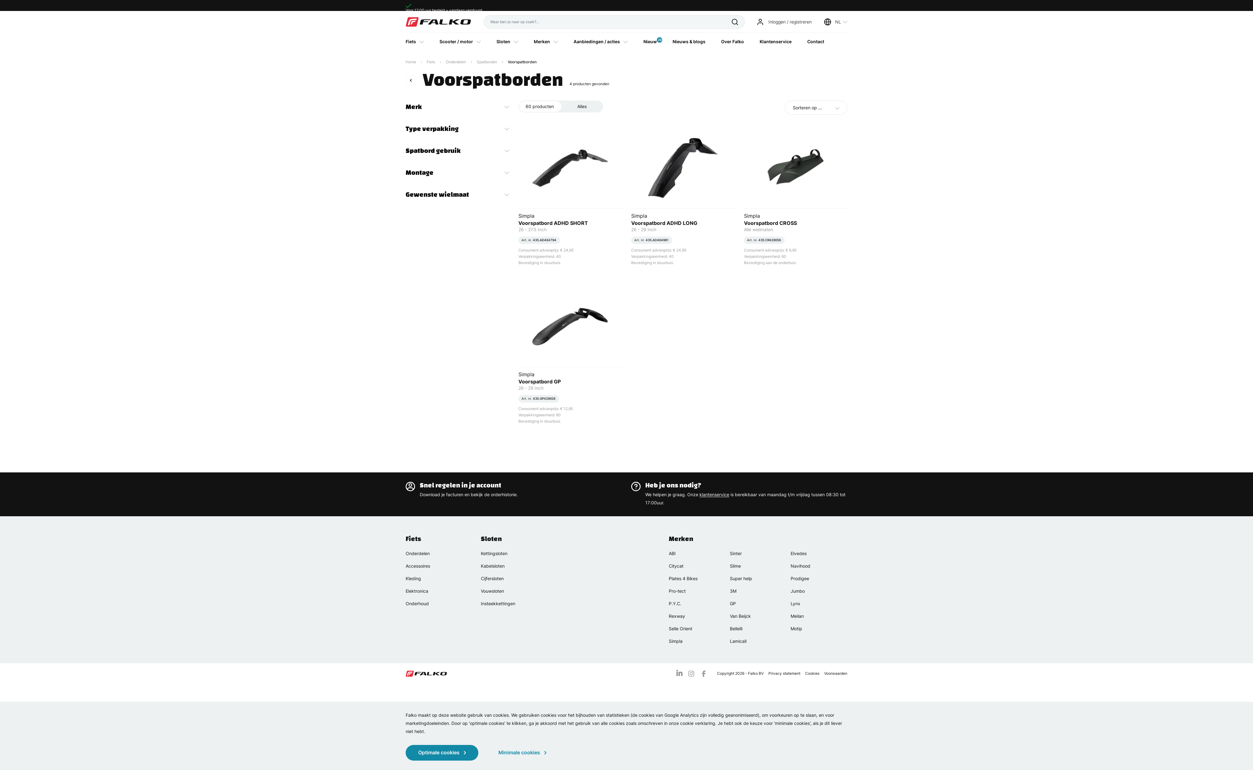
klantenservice (714, 494)
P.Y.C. (675, 603)
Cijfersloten (492, 578)
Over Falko (732, 41)
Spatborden (487, 62)
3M (733, 591)
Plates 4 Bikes (683, 578)
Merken (542, 41)
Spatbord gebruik (433, 150)
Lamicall (738, 641)
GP (733, 603)
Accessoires (418, 566)
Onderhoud (417, 603)
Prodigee (800, 578)
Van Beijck (740, 616)
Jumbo (798, 591)
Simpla (676, 641)
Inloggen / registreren (790, 21)
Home (411, 62)
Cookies (812, 673)
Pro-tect (677, 591)
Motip (796, 628)
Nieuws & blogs (689, 41)
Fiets (411, 41)
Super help (741, 578)
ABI (672, 553)
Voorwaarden (835, 673)
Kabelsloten (493, 566)
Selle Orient (680, 628)
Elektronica (417, 591)
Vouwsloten (492, 591)
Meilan (797, 616)
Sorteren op (807, 107)
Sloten (503, 41)
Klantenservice (776, 41)
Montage (420, 172)
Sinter (736, 553)
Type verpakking (432, 128)
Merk (414, 107)
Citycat (676, 566)
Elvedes (799, 553)
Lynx (795, 603)
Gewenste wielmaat (437, 194)
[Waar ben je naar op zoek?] (608, 22)
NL (838, 21)
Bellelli (736, 628)
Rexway (677, 616)
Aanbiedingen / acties (597, 41)
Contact (815, 41)
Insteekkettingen (498, 603)
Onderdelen (456, 62)
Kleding (413, 578)
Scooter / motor (456, 41)
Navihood (800, 566)
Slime (735, 566)
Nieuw (650, 40)
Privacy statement (784, 673)
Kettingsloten (494, 553)
